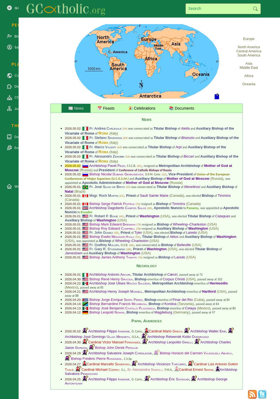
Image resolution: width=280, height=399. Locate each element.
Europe (248, 39)
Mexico (71, 287)
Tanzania (185, 304)
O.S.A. (135, 337)
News (146, 119)
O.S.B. (124, 245)
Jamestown (74, 253)
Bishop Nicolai (116, 174)
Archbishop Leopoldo (170, 342)
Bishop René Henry (111, 279)
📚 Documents (181, 108)
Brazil (79, 191)
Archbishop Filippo (109, 331)
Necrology (146, 265)
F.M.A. (169, 370)
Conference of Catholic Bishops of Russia (145, 170)
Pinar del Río (183, 300)
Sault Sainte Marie (154, 195)
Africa (248, 76)
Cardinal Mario (165, 331)
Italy (113, 133)
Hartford (209, 291)
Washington (149, 216)
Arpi (179, 147)
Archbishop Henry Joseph (115, 291)
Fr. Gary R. (107, 249)
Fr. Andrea (105, 128)
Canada (177, 195)
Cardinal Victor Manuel (114, 342)
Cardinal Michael (100, 369)
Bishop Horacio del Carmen (196, 353)
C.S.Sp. (128, 359)
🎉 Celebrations (142, 108)
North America (249, 47)
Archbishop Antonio (109, 274)
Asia (249, 63)
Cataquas (222, 216)
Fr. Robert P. (103, 216)
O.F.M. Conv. (153, 174)
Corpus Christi (174, 279)
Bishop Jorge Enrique (115, 300)
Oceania (248, 84)
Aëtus (174, 237)
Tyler (138, 232)
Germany (181, 312)
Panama (193, 208)
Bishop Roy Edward (112, 228)
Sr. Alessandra (145, 369)
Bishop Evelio (111, 237)
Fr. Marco (102, 147)
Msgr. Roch (103, 195)
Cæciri (172, 274)
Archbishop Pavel (107, 166)
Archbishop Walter (208, 331)
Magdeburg (163, 312)
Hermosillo (219, 283)
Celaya (190, 308)
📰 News (76, 108)
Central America (248, 51)
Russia (86, 170)
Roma (103, 133)
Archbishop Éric (169, 379)
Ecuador (86, 212)
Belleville (184, 245)
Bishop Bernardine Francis (118, 304)
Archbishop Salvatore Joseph (120, 353)
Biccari (188, 156)
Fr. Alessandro (106, 156)
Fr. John (101, 232)
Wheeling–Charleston (189, 224)
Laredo (191, 232)
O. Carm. (137, 331)
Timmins (224, 195)
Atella (185, 128)
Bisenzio (187, 138)
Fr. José (107, 187)
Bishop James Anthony (113, 257)
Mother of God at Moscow (188, 178)
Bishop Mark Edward (112, 224)
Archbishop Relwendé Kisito (178, 337)
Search (255, 8)
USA (165, 216)
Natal (69, 191)
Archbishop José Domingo (97, 337)
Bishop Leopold (106, 312)
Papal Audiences (146, 320)
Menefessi (192, 187)
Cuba (199, 300)
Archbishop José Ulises (119, 283)
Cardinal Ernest (196, 369)
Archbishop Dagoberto (117, 208)
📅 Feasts (106, 108)
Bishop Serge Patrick (112, 204)
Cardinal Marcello (108, 364)
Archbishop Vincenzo (162, 364)
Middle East (249, 67)
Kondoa (170, 304)
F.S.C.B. (131, 166)
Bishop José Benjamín (122, 308)
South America (248, 55)
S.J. (123, 370)
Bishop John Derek (116, 348)
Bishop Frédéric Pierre (96, 359)
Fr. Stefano (105, 138)
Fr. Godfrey (104, 245)
